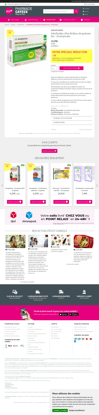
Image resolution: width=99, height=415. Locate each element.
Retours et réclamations (12, 336)
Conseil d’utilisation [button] (62, 118)
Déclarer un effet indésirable (36, 343)
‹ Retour (53, 130)
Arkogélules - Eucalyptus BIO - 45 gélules (14, 189)
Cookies (30, 352)
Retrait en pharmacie (80, 327)
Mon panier (54, 334)
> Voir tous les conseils (72, 264)
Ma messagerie (55, 338)
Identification (55, 327)
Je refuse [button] (64, 410)
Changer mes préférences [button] (76, 410)
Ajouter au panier (72, 68)
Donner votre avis (49, 151)
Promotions (49, 20)
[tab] (71, 118)
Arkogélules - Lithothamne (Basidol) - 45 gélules (38, 189)
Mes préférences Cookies (35, 354)
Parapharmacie (31, 20)
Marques (85, 20)
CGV (29, 345)
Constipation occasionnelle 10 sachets (84, 189)
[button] (55, 68)
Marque (13, 25)
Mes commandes (56, 332)
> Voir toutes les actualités (26, 282)
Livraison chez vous (80, 330)
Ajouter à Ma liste (57, 72)
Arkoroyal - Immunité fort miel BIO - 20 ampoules (61, 189)
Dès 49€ (38, 295)
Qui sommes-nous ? (11, 327)
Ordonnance (31, 341)
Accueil (7, 25)
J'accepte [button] (56, 410)
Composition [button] (58, 122)
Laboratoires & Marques (35, 330)
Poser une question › (85, 130)
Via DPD (61, 294)
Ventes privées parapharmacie (37, 334)
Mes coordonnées (56, 330)
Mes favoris (54, 336)
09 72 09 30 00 (84, 294)
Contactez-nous (9, 334)
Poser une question (10, 332)
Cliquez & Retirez (15, 294)
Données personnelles (35, 350)
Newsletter (31, 338)
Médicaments (13, 20)
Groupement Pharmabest (12, 330)
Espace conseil (32, 336)
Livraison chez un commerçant (83, 332)
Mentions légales (33, 347)
